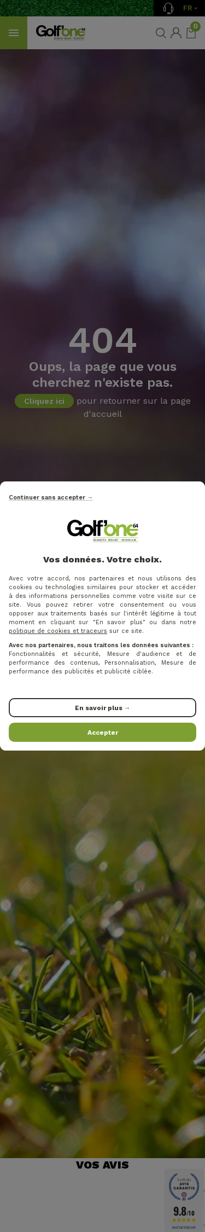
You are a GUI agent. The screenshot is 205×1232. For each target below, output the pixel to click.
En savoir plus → (103, 708)
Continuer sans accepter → (51, 497)
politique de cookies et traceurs (58, 631)
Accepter (102, 732)
